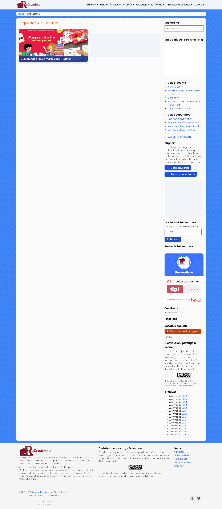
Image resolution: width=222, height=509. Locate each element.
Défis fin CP (174, 97)
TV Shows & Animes (44, 504)
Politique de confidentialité (182, 460)
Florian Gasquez (54, 495)
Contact (179, 466)
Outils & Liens (181, 455)
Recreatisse (171, 312)
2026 (184, 396)
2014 (184, 431)
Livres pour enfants (180, 174)
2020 (184, 413)
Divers (198, 4)
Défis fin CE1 (174, 87)
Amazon (182, 150)
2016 (184, 425)
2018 (184, 419)
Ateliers (127, 4)
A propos (179, 452)
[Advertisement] (125, 45)
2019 (184, 416)
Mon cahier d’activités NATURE (183, 122)
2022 (184, 407)
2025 (184, 399)
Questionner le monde (149, 4)
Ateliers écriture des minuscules (184, 126)
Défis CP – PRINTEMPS (179, 108)
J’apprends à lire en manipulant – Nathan (46, 59)
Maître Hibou (173, 39)
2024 (184, 402)
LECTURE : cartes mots (179, 136)
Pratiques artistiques (178, 4)
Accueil (21, 13)
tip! (174, 289)
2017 (184, 422)
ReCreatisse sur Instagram (182, 331)
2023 (184, 405)
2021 (184, 410)
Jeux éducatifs (177, 168)
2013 (184, 434)
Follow (168, 336)
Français (91, 4)
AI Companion (45, 501)
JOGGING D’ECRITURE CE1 (180, 119)
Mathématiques (109, 4)
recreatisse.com (41, 492)
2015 (184, 428)
